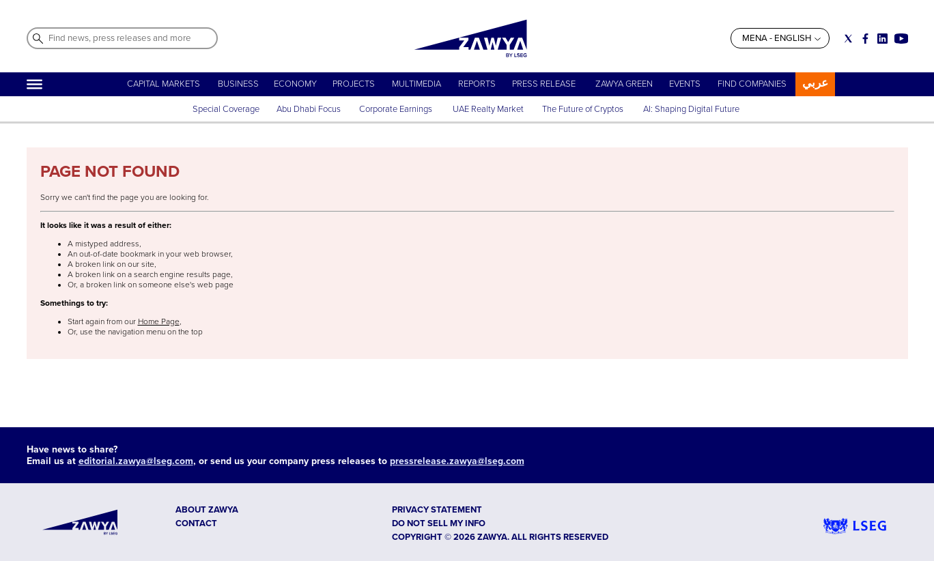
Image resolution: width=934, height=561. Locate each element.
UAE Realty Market (488, 109)
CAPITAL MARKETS (163, 83)
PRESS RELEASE (545, 83)
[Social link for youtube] (901, 38)
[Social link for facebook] (865, 38)
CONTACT (196, 523)
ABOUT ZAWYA (206, 509)
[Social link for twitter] (848, 38)
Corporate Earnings (396, 109)
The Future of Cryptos (582, 109)
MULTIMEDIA (416, 83)
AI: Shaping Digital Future (691, 109)
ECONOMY (295, 83)
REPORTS (477, 83)
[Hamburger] (34, 84)
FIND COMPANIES (752, 83)
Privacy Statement (437, 509)
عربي (815, 83)
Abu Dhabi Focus (309, 109)
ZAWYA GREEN (624, 83)
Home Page (159, 322)
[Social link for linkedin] (882, 38)
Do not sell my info (438, 523)
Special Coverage (226, 109)
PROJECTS (353, 83)
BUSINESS (238, 83)
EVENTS (684, 83)
